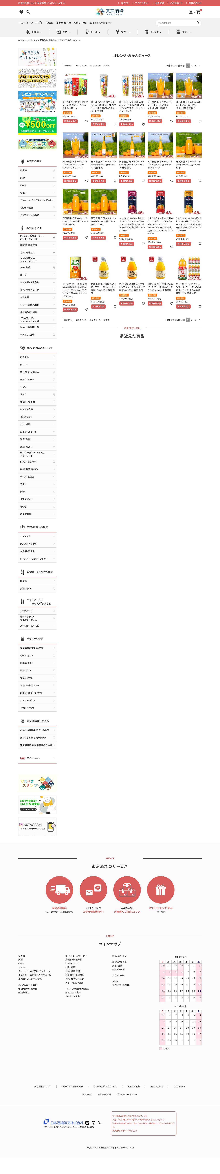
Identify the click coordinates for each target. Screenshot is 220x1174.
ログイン (125, 3)
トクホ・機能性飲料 (29, 327)
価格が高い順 (95, 65)
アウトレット (30, 758)
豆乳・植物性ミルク (29, 290)
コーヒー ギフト (27, 700)
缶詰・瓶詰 (25, 424)
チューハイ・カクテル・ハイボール (36, 200)
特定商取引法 (104, 1110)
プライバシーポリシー (127, 1110)
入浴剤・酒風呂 (27, 551)
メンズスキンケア (28, 544)
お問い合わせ (195, 3)
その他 (23, 506)
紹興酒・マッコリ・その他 (30, 978)
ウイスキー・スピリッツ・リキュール (34, 975)
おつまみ (24, 357)
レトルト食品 (26, 409)
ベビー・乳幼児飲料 (29, 305)
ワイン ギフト (26, 678)
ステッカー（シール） (30, 625)
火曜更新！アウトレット (101, 23)
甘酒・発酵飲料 (27, 252)
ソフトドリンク (72, 963)
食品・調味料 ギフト (29, 685)
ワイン (121, 32)
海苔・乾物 (25, 439)
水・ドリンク (32, 40)
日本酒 (32, 32)
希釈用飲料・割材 (28, 312)
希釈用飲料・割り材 (27, 988)
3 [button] (195, 65)
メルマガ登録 (131, 1102)
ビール (91, 32)
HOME (21, 40)
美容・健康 (117, 965)
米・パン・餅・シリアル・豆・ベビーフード (33, 454)
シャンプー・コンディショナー (34, 558)
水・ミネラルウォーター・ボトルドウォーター (32, 237)
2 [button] (192, 65)
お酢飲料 (24, 297)
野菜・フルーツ (27, 379)
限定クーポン (80, 23)
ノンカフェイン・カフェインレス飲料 (29, 320)
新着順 (106, 65)
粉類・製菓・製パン (29, 469)
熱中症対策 (25, 514)
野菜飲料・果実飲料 (48, 40)
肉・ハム (24, 364)
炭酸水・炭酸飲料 (28, 245)
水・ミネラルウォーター (76, 955)
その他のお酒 (26, 207)
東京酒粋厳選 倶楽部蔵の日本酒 (36, 745)
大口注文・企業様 (120, 985)
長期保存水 (25, 588)
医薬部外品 (24, 992)
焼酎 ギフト (25, 670)
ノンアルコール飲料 (29, 215)
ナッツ (23, 387)
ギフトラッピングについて (107, 1102)
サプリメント (26, 499)
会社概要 (86, 1110)
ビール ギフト (26, 655)
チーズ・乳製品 (27, 476)
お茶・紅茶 (25, 267)
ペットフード (118, 969)
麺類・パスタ (26, 446)
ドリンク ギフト (27, 708)
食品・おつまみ (119, 955)
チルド (23, 484)
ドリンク (152, 32)
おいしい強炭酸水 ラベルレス (34, 730)
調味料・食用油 (27, 402)
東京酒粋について (53, 1102)
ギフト (182, 32)
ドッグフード (26, 611)
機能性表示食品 (73, 992)
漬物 (22, 491)
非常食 (23, 581)
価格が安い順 (81, 65)
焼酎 (62, 32)
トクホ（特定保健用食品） (77, 988)
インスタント (26, 417)
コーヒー (24, 275)
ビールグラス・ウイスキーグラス (28, 618)
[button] (199, 65)
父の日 (50, 23)
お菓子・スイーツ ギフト (31, 693)
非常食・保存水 (63, 23)
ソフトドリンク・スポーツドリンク (28, 260)
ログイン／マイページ (78, 1102)
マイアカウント (142, 3)
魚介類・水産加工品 (29, 372)
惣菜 (22, 394)
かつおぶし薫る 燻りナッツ (33, 737)
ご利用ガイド (176, 3)
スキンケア (25, 536)
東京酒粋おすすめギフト (32, 648)
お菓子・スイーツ (28, 432)
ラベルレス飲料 (27, 334)
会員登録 (159, 3)
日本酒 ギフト (26, 663)
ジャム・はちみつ (28, 461)
